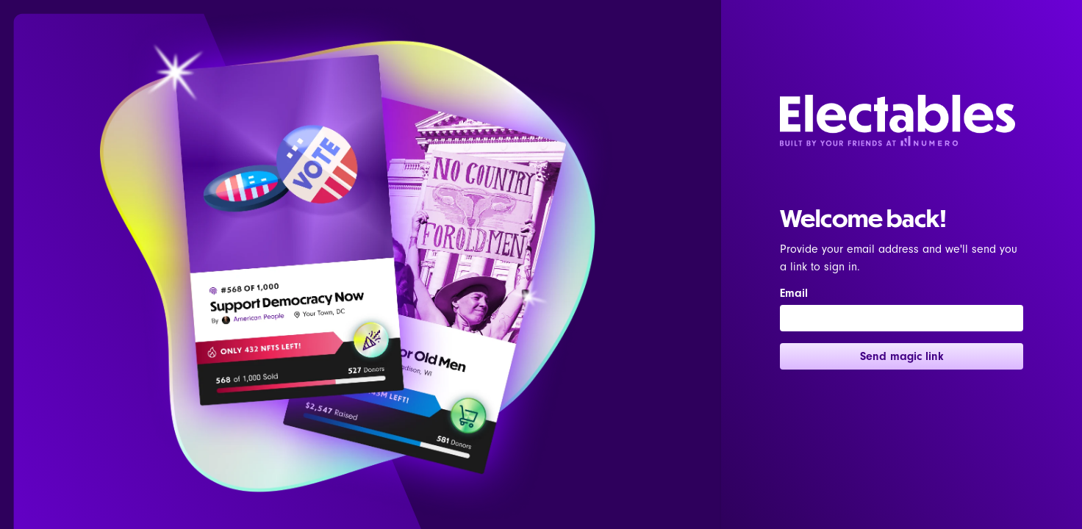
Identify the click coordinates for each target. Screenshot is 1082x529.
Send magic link (902, 356)
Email (794, 293)
